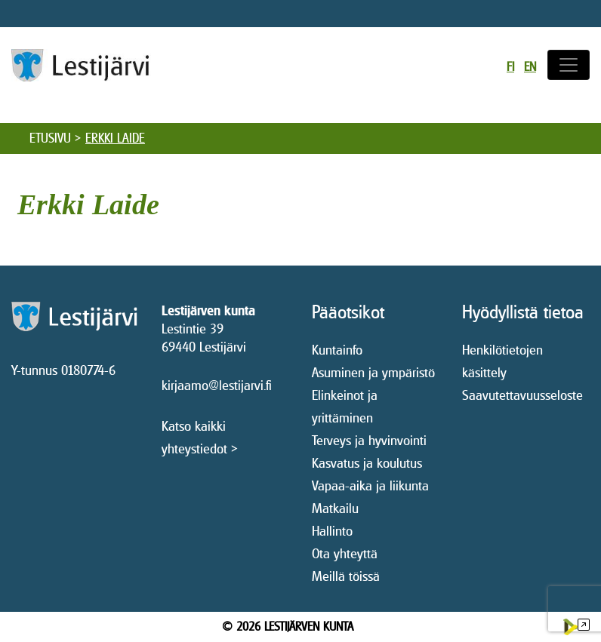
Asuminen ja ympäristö (373, 372)
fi (510, 67)
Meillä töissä (346, 576)
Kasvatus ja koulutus (367, 463)
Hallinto (332, 531)
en (530, 67)
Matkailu (335, 508)
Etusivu (50, 138)
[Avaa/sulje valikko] (568, 65)
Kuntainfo (337, 350)
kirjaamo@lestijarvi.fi (217, 385)
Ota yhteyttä (345, 553)
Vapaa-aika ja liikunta (370, 485)
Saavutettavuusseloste (522, 395)
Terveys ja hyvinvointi (369, 440)
